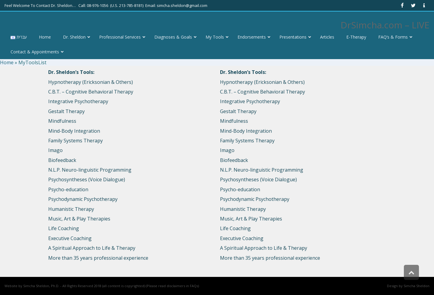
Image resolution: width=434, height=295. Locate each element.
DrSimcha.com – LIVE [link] (385, 25)
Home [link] (7, 62)
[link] (402, 5)
